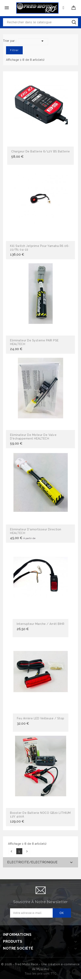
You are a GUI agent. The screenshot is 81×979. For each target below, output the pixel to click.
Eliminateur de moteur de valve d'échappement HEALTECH (33, 436)
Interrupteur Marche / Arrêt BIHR (40, 623)
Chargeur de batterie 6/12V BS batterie (40, 151)
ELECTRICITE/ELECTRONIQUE (32, 862)
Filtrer (14, 50)
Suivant (27, 851)
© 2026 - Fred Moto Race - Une (24, 964)
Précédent (11, 851)
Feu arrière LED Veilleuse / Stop (40, 718)
